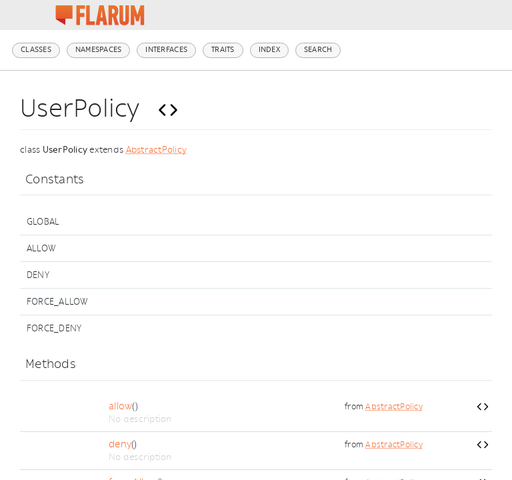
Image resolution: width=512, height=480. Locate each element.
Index (269, 49)
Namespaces (98, 49)
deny (120, 444)
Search (318, 49)
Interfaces (166, 49)
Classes (36, 49)
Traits (223, 49)
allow (120, 406)
